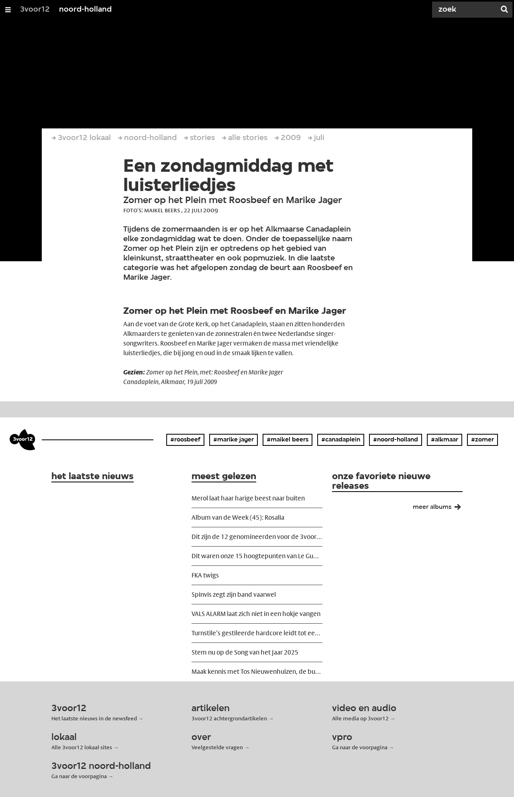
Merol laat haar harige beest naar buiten (248, 498)
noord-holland (85, 10)
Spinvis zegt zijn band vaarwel (234, 594)
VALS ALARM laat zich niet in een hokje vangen (256, 613)
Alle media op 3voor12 (360, 718)
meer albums (440, 508)
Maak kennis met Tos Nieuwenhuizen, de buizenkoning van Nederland (257, 671)
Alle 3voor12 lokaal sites (81, 747)
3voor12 (35, 10)
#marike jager (233, 440)
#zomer (482, 440)
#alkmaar (444, 440)
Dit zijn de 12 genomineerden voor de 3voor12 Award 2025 (257, 536)
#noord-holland (395, 440)
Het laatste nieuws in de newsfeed (94, 718)
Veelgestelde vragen (217, 747)
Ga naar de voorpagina (360, 747)
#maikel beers (287, 440)
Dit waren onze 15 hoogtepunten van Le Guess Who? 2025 (257, 556)
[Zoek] (466, 10)
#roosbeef (185, 440)
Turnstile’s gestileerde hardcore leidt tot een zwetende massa (257, 633)
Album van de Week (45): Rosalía (238, 517)
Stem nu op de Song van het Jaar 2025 (245, 652)
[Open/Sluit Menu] (8, 9)
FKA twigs (205, 575)
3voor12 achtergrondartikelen (229, 718)
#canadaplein (340, 440)
